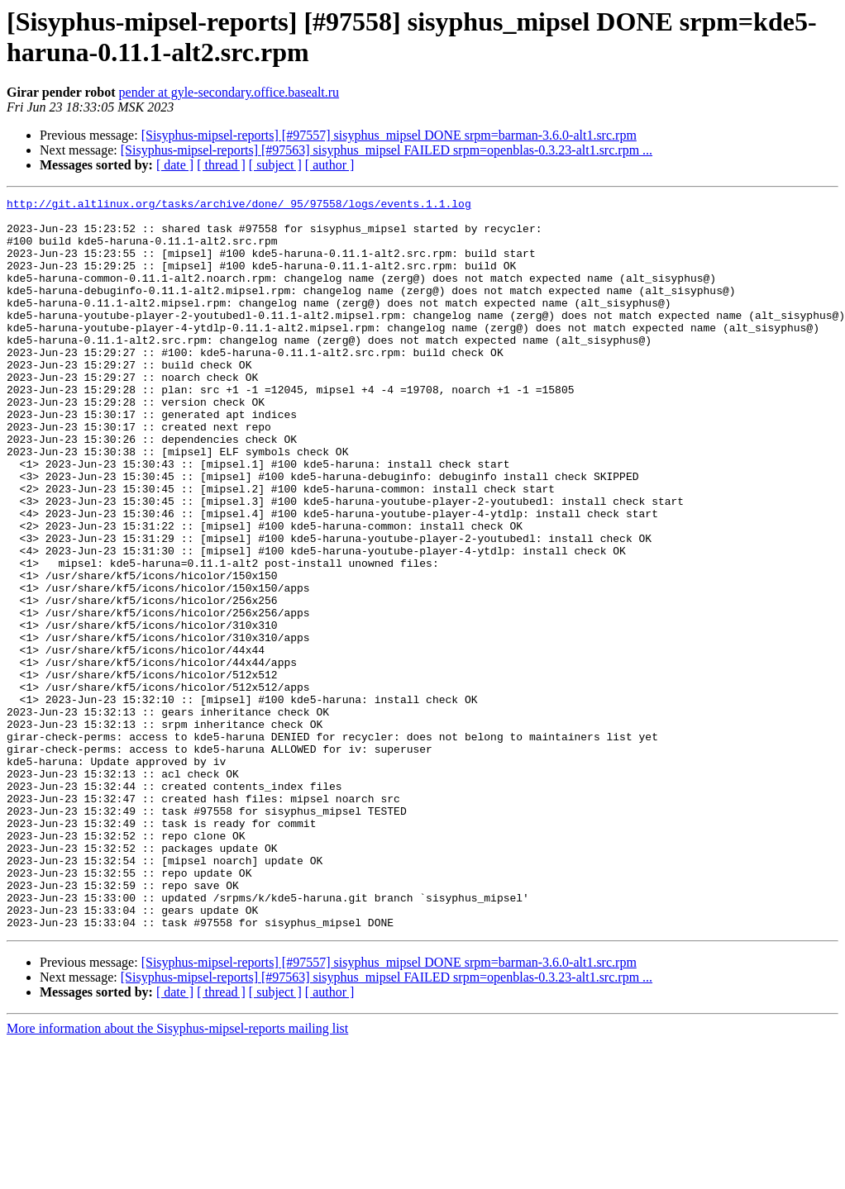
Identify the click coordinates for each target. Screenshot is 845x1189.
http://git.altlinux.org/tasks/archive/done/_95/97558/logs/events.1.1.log (239, 205)
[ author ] (330, 165)
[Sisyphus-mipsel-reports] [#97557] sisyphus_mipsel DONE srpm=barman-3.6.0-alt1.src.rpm (389, 135)
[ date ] (174, 165)
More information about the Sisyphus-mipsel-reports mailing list (177, 1175)
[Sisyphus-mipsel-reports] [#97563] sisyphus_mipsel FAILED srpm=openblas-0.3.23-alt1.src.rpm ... (386, 150)
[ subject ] (275, 165)
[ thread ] (221, 165)
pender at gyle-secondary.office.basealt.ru (229, 92)
